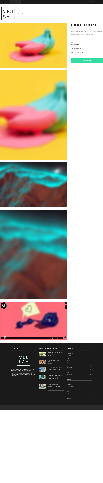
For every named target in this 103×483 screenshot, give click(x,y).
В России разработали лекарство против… (55, 368)
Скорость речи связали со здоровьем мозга (74, 1)
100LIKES (58, 407)
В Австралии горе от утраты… (54, 361)
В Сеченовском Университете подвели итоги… (55, 386)
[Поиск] (32, 14)
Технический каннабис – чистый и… (56, 353)
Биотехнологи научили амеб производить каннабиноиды (55, 377)
